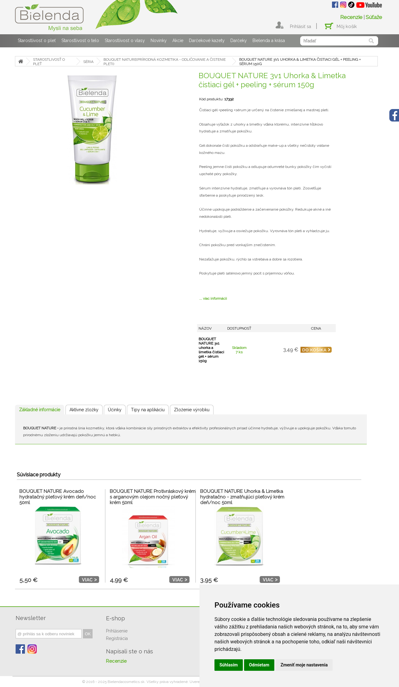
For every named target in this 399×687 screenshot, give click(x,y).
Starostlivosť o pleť (37, 40)
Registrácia (117, 638)
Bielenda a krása (268, 40)
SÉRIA (88, 62)
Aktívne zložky (84, 409)
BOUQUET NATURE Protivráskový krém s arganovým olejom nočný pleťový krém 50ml (152, 497)
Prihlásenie (116, 630)
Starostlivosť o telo (80, 40)
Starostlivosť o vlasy (125, 40)
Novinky (159, 40)
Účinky (115, 409)
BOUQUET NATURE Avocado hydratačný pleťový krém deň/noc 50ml (57, 497)
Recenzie (351, 17)
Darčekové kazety (207, 40)
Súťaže (374, 17)
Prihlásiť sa (300, 26)
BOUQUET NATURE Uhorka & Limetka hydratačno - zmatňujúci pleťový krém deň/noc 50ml (242, 497)
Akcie (177, 40)
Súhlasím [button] (228, 664)
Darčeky (238, 40)
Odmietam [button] (259, 664)
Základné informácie (39, 409)
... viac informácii (213, 298)
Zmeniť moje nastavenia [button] (304, 664)
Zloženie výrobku (191, 409)
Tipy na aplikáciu (148, 409)
